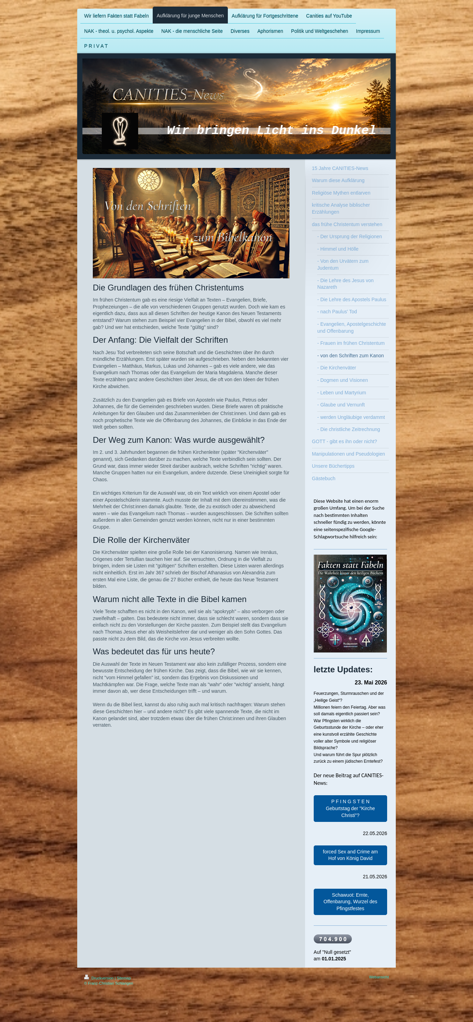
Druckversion (99, 978)
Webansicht (379, 977)
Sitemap (124, 978)
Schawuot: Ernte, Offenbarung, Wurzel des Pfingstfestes (350, 901)
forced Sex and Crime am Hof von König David (350, 855)
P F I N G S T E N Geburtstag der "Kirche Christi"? (350, 808)
